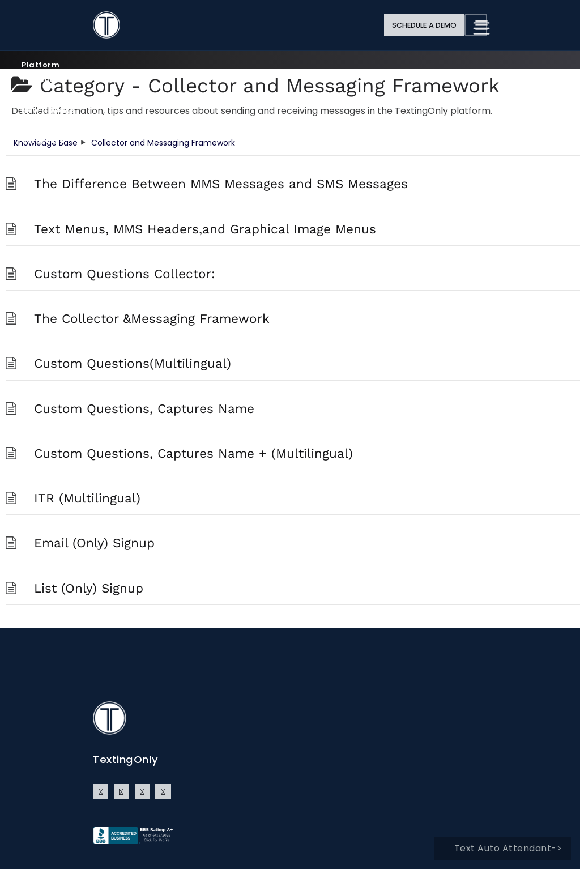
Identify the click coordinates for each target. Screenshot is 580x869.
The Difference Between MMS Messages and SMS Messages (221, 183)
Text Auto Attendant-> (508, 848)
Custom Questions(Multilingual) (132, 363)
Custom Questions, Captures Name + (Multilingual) (193, 453)
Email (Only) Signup (94, 542)
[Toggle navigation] (475, 25)
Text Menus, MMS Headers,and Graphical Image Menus (205, 228)
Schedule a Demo (424, 25)
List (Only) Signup (88, 588)
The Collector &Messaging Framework (152, 318)
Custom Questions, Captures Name (144, 408)
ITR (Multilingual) (87, 498)
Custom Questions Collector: (124, 273)
